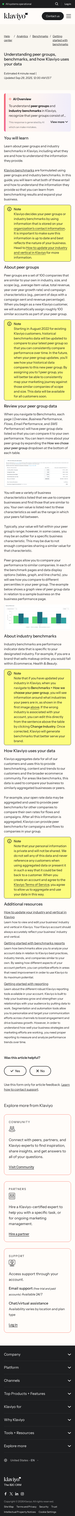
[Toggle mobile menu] (68, 16)
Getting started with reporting (26, 982)
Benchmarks (40, 36)
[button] (37, 472)
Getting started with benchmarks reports (34, 941)
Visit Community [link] (21, 1165)
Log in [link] (13, 1323)
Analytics (22, 36)
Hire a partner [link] (19, 1232)
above (34, 705)
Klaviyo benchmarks (19, 168)
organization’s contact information (39, 226)
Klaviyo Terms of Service (31, 883)
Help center (8, 38)
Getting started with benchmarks (60, 40)
